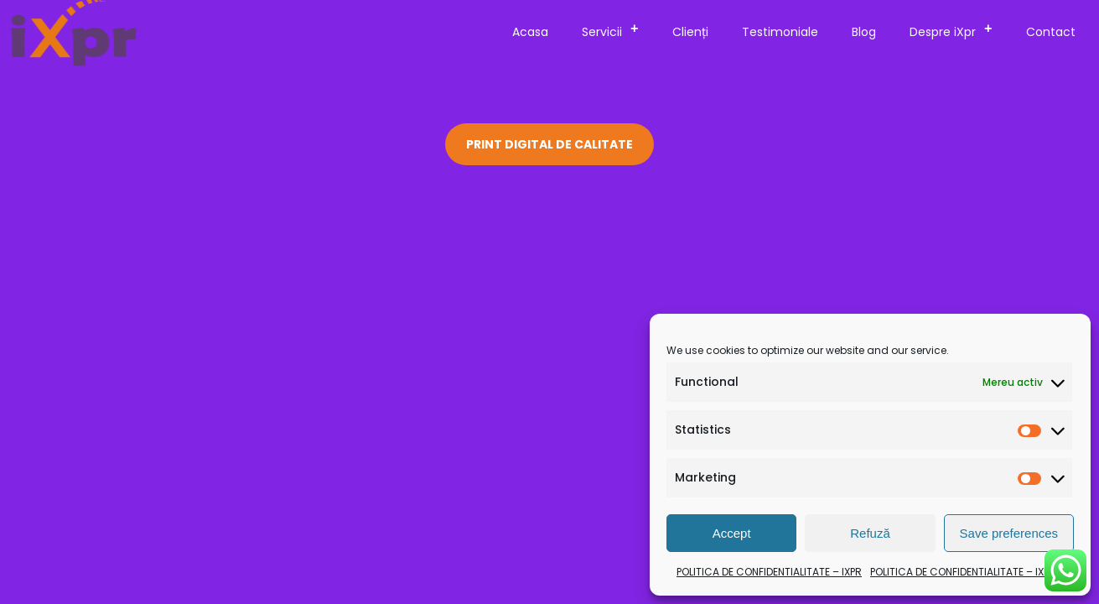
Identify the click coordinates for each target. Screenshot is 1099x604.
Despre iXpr (956, 29)
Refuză (870, 533)
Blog (864, 31)
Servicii (615, 29)
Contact (1051, 31)
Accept (732, 533)
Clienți (690, 31)
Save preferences (1009, 533)
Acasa (530, 31)
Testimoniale (780, 31)
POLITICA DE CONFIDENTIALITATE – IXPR (769, 572)
